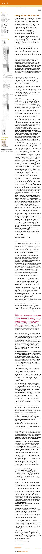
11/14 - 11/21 (5, 52)
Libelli (2, 26)
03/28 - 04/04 (5, 108)
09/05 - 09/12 (5, 62)
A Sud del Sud (3, 14)
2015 (3, 126)
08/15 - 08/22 (5, 65)
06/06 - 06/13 (5, 98)
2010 (3, 131)
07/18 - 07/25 (5, 69)
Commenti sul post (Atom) (23, 551)
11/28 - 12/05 (5, 50)
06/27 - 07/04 (5, 95)
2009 (3, 132)
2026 (3, 40)
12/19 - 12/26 (5, 47)
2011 (3, 130)
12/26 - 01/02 (5, 46)
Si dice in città (3, 31)
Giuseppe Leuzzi (5, 146)
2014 (3, 127)
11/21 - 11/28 (5, 51)
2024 (3, 42)
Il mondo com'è (3, 18)
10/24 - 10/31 (5, 55)
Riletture (2, 29)
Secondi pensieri (4, 30)
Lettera (2, 22)
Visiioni (2, 33)
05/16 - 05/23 (5, 101)
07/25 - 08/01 (5, 68)
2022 (3, 44)
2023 (3, 43)
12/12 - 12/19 (5, 48)
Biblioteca (2, 16)
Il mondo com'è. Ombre (5, 19)
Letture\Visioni (3, 25)
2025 (3, 41)
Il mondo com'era (4, 20)
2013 (3, 128)
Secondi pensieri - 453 (6, 86)
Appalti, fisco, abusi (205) (6, 84)
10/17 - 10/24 (5, 56)
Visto (2, 35)
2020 (3, 120)
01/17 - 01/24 (5, 117)
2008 (3, 133)
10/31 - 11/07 (5, 54)
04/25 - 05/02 (5, 104)
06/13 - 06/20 (5, 97)
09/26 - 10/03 (5, 59)
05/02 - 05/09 (5, 103)
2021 (3, 45)
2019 (3, 121)
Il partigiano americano (6, 85)
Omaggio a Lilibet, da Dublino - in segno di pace (8, 76)
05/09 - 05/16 (5, 102)
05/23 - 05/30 (5, 100)
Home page (28, 548)
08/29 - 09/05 (5, 63)
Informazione (3, 21)
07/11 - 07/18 (5, 70)
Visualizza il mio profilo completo (7, 151)
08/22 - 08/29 (5, 64)
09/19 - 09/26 (5, 60)
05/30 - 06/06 (5, 99)
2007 (3, 134)
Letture (2, 24)
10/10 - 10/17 (5, 57)
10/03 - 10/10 (5, 58)
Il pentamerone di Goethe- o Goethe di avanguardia (7, 88)
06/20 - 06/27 (5, 96)
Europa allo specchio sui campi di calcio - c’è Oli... (8, 93)
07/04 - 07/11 (5, 71)
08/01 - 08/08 (5, 67)
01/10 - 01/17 (5, 118)
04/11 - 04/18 (5, 106)
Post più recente (18, 548)
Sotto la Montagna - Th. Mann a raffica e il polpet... (7, 89)
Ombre (2, 27)
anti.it (5, 3)
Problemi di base (4, 28)
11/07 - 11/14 (5, 53)
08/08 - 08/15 (5, 66)
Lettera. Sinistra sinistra (5, 23)
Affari (2, 15)
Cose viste (2, 17)
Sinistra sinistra (3, 32)
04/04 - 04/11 (5, 107)
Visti (1, 34)
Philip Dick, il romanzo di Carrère (8, 94)
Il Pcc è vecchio (5, 91)
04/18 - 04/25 (5, 105)
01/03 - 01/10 (5, 119)
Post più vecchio (38, 548)
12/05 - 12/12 (5, 49)
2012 (3, 129)
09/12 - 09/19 (5, 61)
